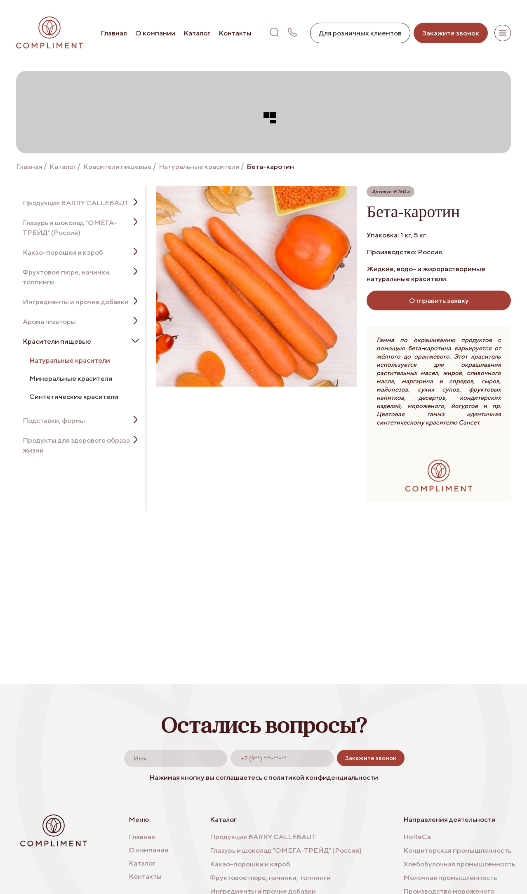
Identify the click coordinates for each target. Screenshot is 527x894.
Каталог (197, 33)
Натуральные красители (199, 166)
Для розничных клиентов (360, 33)
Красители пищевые (117, 166)
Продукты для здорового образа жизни (76, 445)
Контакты (235, 33)
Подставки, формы (54, 420)
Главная (114, 33)
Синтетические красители (73, 396)
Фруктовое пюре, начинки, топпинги (67, 277)
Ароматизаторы (49, 321)
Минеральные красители (71, 378)
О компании (155, 33)
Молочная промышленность (450, 877)
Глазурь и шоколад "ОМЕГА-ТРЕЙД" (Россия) (70, 227)
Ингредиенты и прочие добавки (76, 302)
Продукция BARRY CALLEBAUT (76, 203)
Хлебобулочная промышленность (459, 864)
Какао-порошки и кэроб (63, 252)
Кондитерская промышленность (457, 850)
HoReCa (417, 837)
